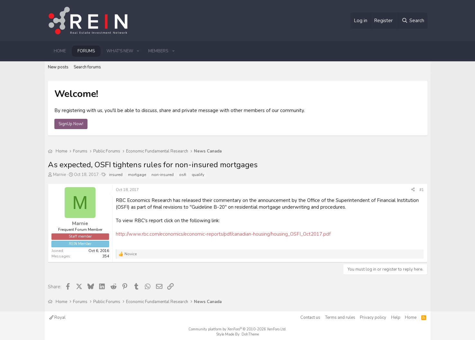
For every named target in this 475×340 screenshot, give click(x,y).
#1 (421, 189)
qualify (198, 174)
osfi (182, 174)
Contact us (310, 317)
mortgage (137, 174)
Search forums (87, 67)
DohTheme (250, 334)
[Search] (412, 21)
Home (60, 51)
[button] (138, 51)
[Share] (413, 190)
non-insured (162, 174)
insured (116, 174)
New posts (58, 67)
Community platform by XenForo (237, 329)
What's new (119, 51)
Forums (86, 51)
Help (395, 317)
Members (158, 51)
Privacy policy (373, 317)
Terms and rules (340, 317)
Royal (57, 317)
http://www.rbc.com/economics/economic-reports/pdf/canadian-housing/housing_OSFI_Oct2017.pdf (223, 234)
